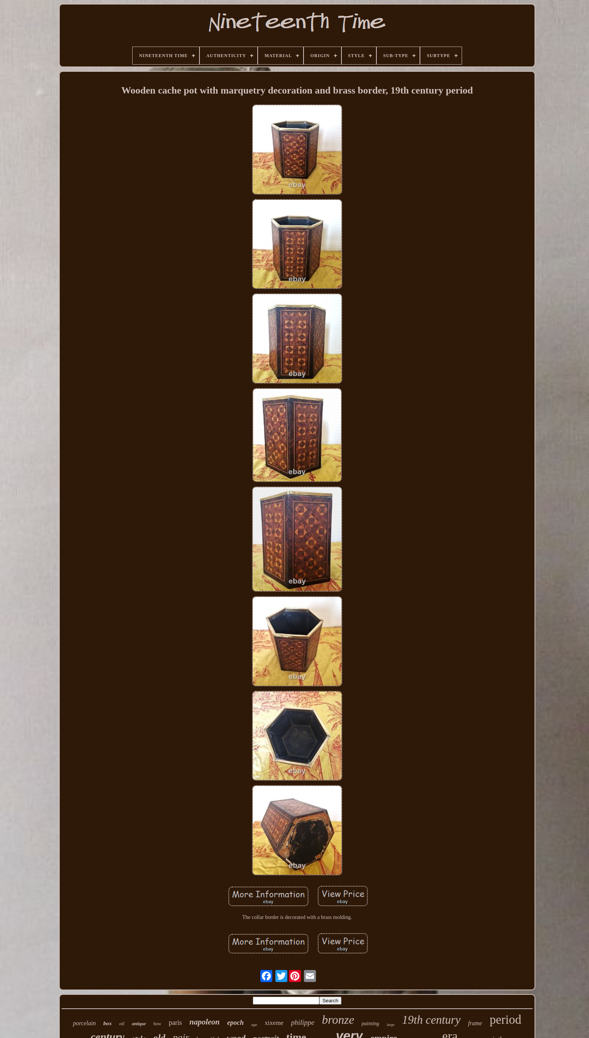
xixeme (274, 1022)
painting (370, 1023)
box (107, 1023)
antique (139, 1023)
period (505, 1019)
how (158, 1023)
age (254, 1024)
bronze (338, 1019)
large (391, 1025)
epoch (235, 1022)
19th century (431, 1019)
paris (175, 1022)
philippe (302, 1022)
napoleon (204, 1021)
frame (475, 1023)
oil (121, 1023)
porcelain (84, 1023)
